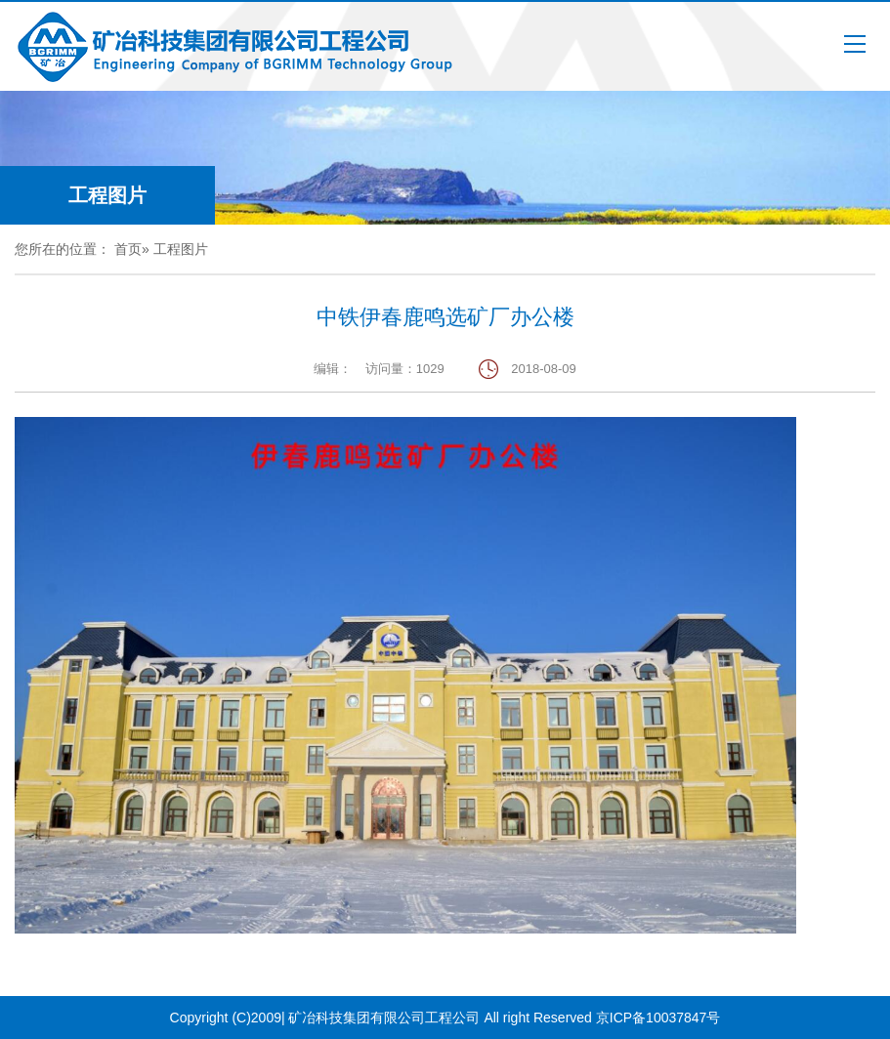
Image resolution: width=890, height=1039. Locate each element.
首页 (128, 249)
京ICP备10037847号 (658, 1017)
